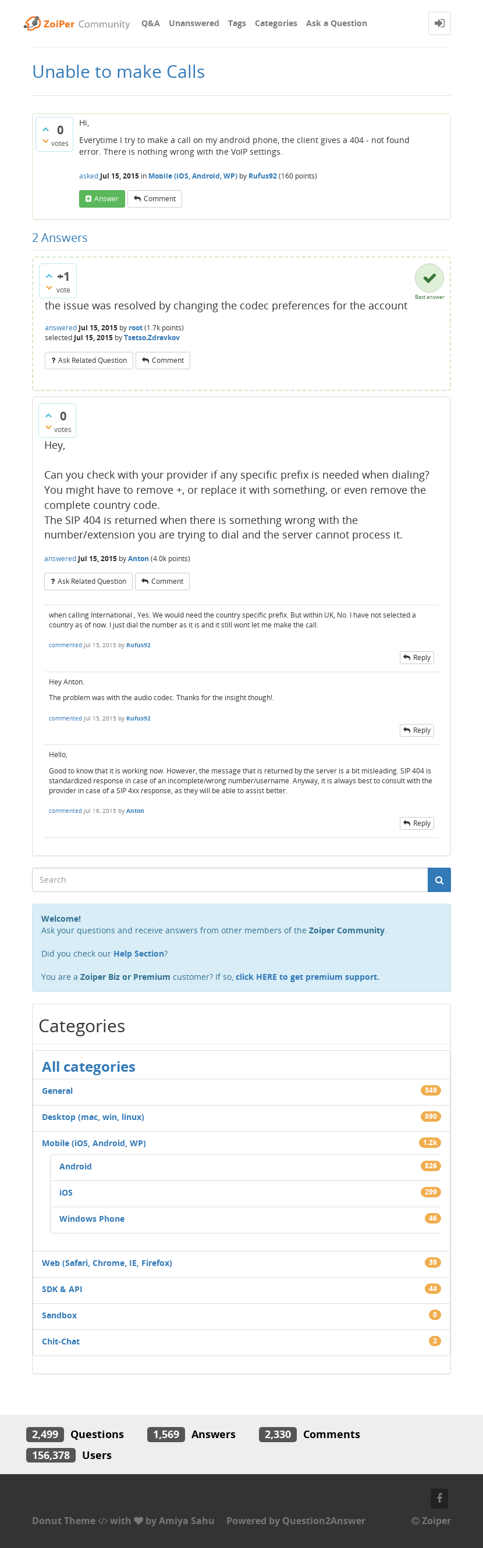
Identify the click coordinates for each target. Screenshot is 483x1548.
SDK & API (62, 1288)
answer (106, 199)
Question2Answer (323, 1520)
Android (75, 1166)
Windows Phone (92, 1218)
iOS (66, 1192)
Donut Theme (63, 1520)
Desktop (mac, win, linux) (93, 1116)
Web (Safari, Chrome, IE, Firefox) (107, 1262)
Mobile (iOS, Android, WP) (192, 176)
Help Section (138, 953)
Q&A (150, 22)
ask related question (92, 360)
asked (88, 176)
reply (422, 657)
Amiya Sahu (187, 1520)
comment (160, 199)
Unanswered (194, 22)
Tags (237, 22)
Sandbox (59, 1315)
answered (61, 328)
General (57, 1090)
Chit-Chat (61, 1341)
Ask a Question (336, 22)
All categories (89, 1066)
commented (65, 645)
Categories (276, 22)
